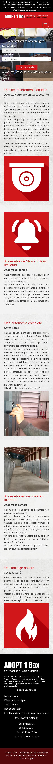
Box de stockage (13, 708)
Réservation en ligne (15, 700)
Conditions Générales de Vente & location (26, 712)
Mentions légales (26, 758)
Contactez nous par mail (26, 736)
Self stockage (11, 704)
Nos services (11, 696)
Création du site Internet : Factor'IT (30, 755)
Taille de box (8, 54)
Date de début (8, 46)
